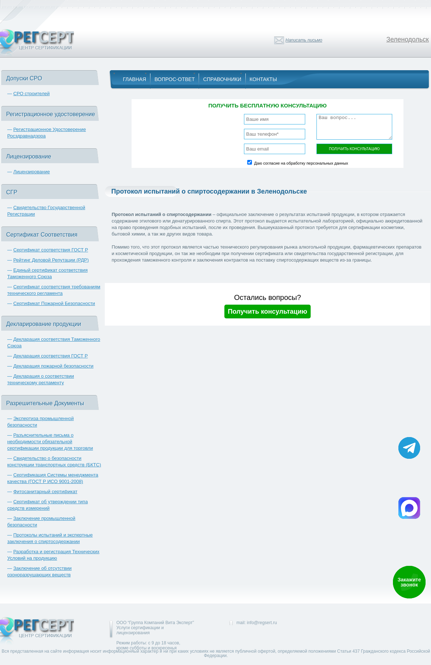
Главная (134, 79)
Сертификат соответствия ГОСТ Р (50, 250)
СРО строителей (31, 93)
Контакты (263, 79)
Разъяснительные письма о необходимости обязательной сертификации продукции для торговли (50, 441)
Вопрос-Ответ (174, 79)
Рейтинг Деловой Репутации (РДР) (51, 260)
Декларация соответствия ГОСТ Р (50, 356)
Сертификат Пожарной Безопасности (54, 303)
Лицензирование (31, 171)
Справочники (222, 79)
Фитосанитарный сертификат (45, 491)
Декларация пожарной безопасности (53, 366)
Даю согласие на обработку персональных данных (301, 163)
